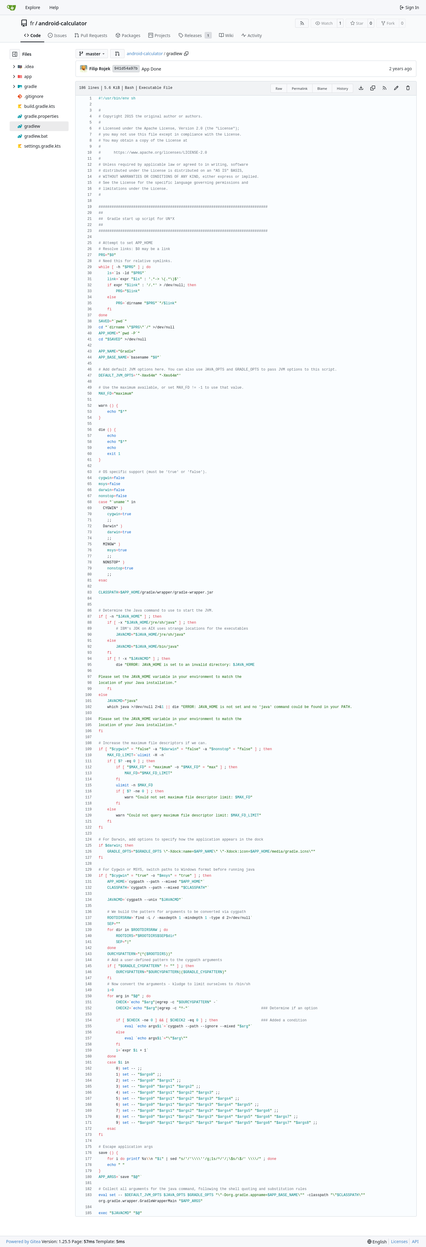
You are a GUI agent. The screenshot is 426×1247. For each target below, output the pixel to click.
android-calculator (63, 23)
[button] (117, 53)
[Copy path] (186, 54)
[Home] (11, 7)
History (342, 88)
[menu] (377, 1242)
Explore (32, 7)
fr (32, 23)
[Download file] (361, 88)
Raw (279, 88)
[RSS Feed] (302, 23)
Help (54, 7)
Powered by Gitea (23, 1241)
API (415, 1241)
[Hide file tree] (15, 54)
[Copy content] (373, 88)
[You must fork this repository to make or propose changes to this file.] (396, 88)
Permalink (299, 88)
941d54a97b (126, 68)
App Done (151, 69)
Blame (322, 88)
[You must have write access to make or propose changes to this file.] (408, 88)
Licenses (399, 1241)
